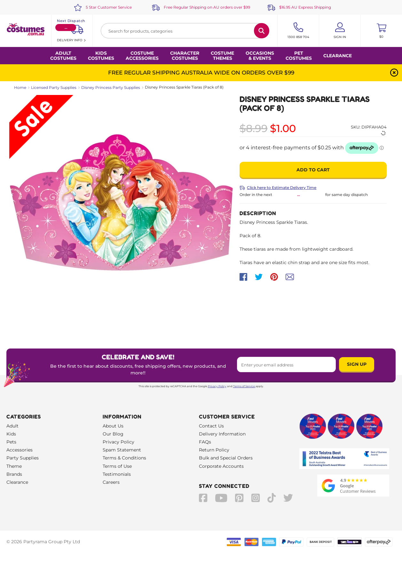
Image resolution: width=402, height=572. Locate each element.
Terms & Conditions (124, 458)
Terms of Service (244, 386)
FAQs (205, 442)
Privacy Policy (217, 386)
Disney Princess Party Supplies (110, 87)
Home (20, 87)
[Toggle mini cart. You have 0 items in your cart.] (381, 31)
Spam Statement (122, 450)
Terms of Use (117, 466)
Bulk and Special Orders (226, 458)
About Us (113, 426)
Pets (11, 442)
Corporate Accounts (221, 466)
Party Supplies (22, 458)
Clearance (337, 56)
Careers (111, 482)
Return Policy (214, 450)
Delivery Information (222, 434)
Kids (11, 434)
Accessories (19, 450)
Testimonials (117, 474)
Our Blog (113, 434)
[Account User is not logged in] (339, 31)
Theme (14, 466)
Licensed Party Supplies (53, 87)
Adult (12, 426)
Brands (14, 474)
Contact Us (211, 426)
